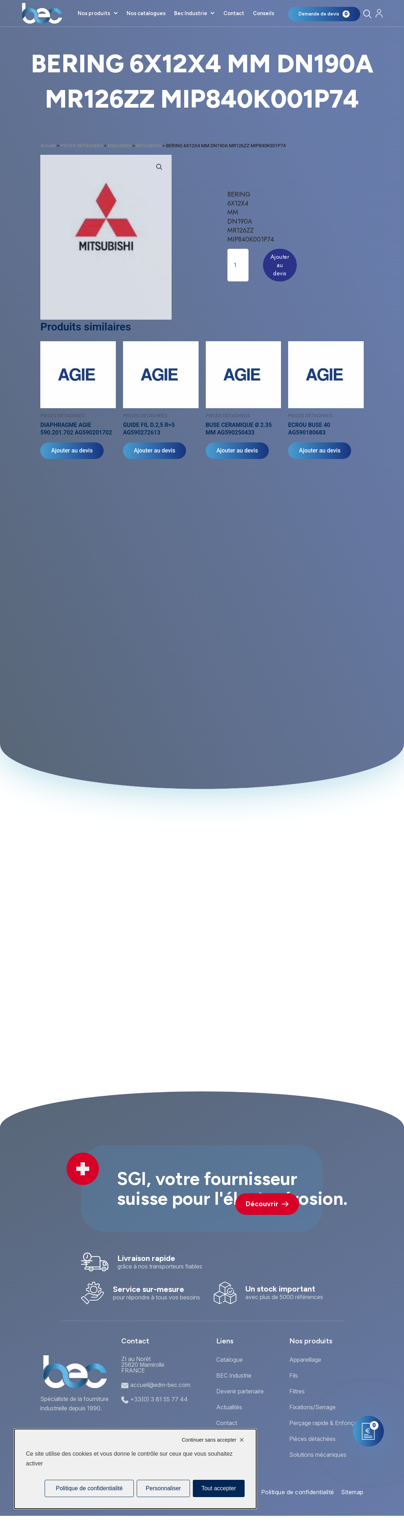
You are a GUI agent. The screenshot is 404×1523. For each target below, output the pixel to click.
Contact (233, 13)
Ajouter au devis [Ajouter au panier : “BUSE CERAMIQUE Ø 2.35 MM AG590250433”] (237, 450)
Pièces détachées (312, 1438)
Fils (293, 1375)
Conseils (263, 13)
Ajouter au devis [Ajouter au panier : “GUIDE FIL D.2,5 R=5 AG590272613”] (154, 450)
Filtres (297, 1391)
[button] (159, 167)
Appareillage (305, 1359)
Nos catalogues (146, 13)
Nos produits (94, 13)
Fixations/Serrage (312, 1407)
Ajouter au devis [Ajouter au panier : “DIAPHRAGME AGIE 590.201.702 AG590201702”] (71, 450)
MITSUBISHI (149, 145)
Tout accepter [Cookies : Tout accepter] (218, 1488)
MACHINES (119, 145)
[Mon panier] (324, 14)
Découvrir (267, 1204)
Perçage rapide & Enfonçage (326, 1423)
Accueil (47, 145)
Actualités (229, 1407)
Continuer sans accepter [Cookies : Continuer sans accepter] (209, 1440)
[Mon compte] (379, 13)
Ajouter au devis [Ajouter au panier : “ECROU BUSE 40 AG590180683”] (319, 450)
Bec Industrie (190, 13)
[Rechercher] (367, 13)
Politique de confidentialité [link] (89, 1488)
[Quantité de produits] (237, 265)
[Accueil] (42, 13)
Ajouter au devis (280, 265)
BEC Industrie (233, 1375)
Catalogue (229, 1359)
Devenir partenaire (240, 1391)
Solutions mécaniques (317, 1454)
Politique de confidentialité (297, 1492)
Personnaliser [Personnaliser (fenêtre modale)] (163, 1488)
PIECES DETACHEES (81, 145)
